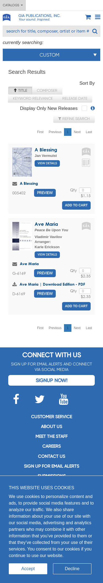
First (40, 132)
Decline (72, 568)
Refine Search (74, 118)
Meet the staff (51, 436)
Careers (51, 446)
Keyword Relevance (33, 98)
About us (51, 426)
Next (77, 132)
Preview (45, 193)
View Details (47, 163)
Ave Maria (46, 224)
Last (89, 132)
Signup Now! (51, 380)
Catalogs (13, 5)
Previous (55, 132)
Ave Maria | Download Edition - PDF (52, 284)
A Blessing (46, 149)
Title (20, 90)
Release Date (74, 98)
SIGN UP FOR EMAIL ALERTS (51, 466)
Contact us (51, 456)
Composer (47, 90)
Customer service (51, 416)
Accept (28, 568)
